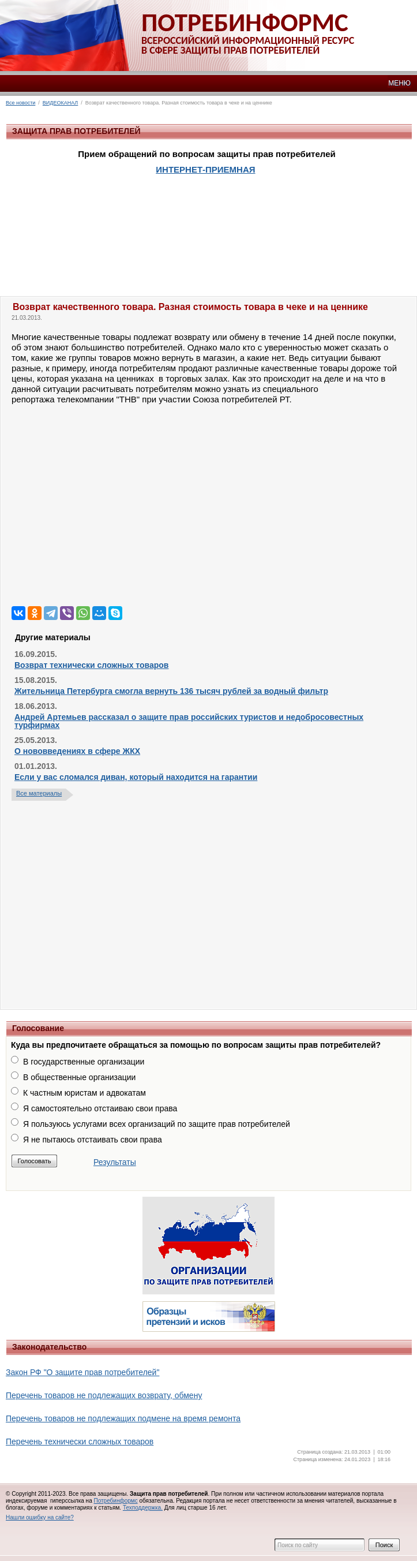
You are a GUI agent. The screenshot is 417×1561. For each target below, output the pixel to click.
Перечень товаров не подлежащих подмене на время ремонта (123, 1418)
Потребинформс (115, 1500)
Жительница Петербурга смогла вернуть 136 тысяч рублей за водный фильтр (171, 691)
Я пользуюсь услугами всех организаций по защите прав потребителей (156, 1124)
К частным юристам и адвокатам (84, 1092)
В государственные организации (83, 1061)
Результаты (114, 1162)
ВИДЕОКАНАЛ (60, 103)
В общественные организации (79, 1077)
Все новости (20, 103)
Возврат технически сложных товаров (91, 665)
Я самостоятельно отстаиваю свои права (100, 1108)
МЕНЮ (399, 83)
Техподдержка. (143, 1507)
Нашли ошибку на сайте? (40, 1517)
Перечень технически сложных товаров (79, 1441)
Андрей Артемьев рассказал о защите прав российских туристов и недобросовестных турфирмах (188, 721)
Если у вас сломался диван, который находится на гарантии (135, 777)
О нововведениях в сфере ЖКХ (77, 751)
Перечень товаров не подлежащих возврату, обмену (104, 1395)
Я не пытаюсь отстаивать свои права (92, 1139)
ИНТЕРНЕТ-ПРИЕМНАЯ (205, 169)
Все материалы (39, 793)
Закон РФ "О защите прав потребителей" (82, 1372)
